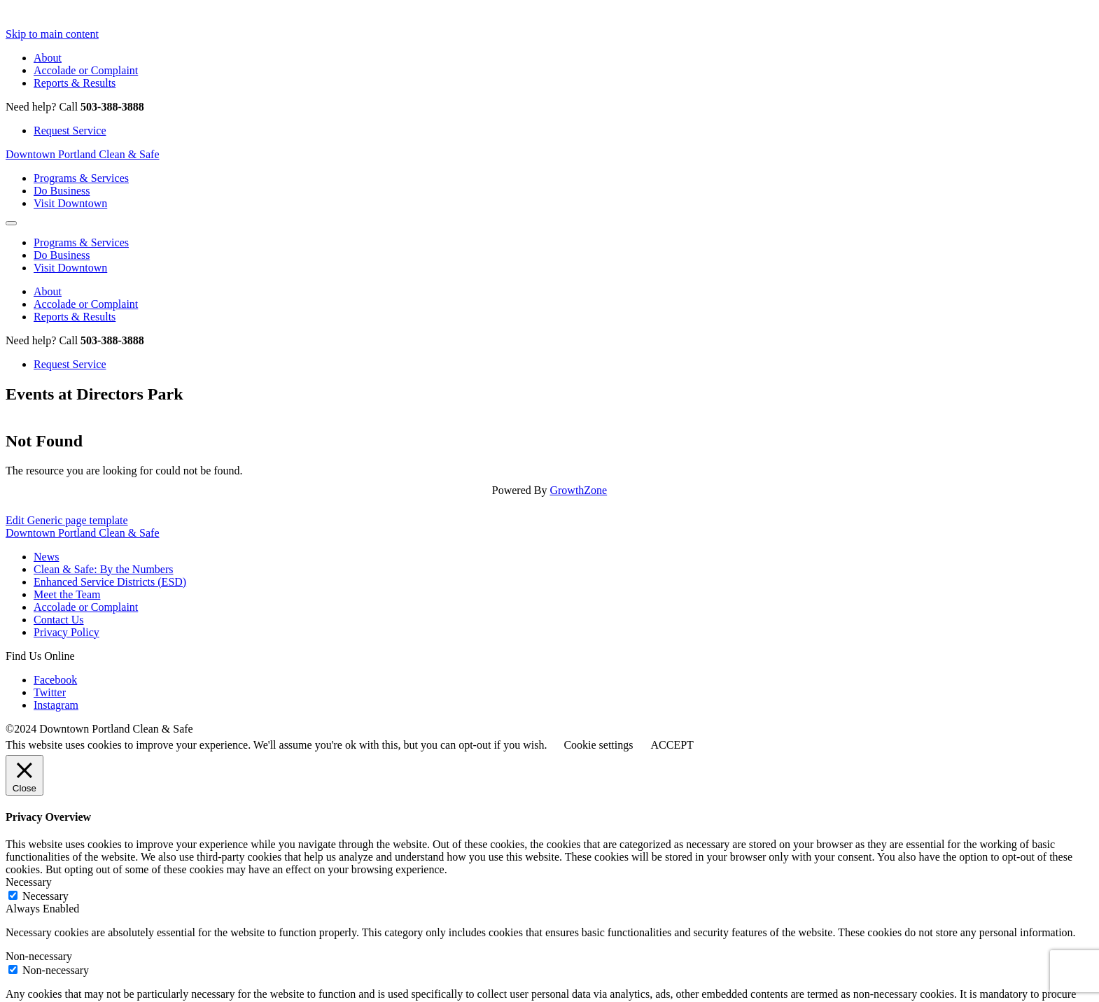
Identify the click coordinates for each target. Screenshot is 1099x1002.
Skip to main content (52, 34)
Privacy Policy (66, 632)
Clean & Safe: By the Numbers (104, 569)
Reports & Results (74, 83)
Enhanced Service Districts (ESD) (110, 582)
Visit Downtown (70, 203)
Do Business (62, 191)
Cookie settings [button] (598, 745)
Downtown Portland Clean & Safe (83, 154)
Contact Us (59, 620)
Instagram (56, 705)
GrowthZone (578, 490)
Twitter (50, 692)
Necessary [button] (29, 882)
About (48, 58)
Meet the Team (67, 594)
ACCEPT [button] (671, 745)
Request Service (70, 130)
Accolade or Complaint (86, 70)
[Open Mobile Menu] (11, 223)
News (46, 557)
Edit (67, 520)
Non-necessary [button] (39, 956)
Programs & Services (81, 178)
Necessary (45, 896)
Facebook (55, 680)
